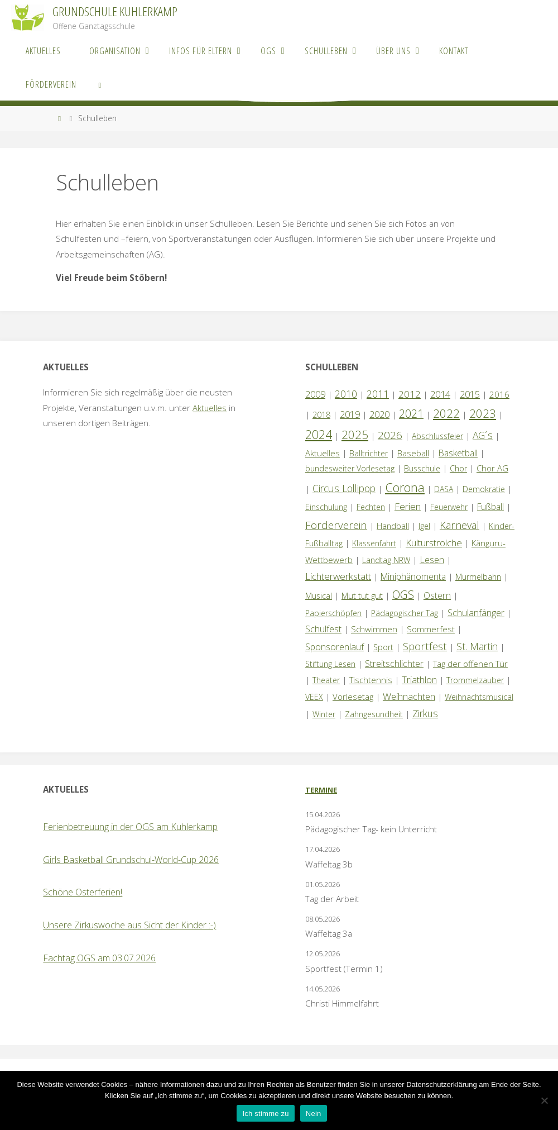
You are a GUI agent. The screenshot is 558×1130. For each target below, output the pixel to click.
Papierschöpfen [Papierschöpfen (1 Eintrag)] (333, 613)
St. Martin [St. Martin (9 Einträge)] (477, 646)
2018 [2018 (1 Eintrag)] (321, 414)
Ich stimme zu (265, 1113)
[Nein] (544, 1100)
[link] (99, 84)
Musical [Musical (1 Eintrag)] (318, 595)
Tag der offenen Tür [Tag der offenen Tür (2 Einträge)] (470, 663)
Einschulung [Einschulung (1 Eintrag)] (326, 507)
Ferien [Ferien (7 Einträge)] (408, 506)
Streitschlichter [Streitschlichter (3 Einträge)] (394, 663)
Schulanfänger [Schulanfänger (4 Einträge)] (476, 613)
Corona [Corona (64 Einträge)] (405, 487)
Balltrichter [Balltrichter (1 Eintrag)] (368, 453)
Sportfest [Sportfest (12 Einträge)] (425, 646)
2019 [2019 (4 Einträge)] (350, 414)
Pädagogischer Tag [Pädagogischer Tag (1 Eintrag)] (404, 613)
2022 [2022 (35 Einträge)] (446, 413)
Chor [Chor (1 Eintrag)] (458, 468)
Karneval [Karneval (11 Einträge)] (459, 525)
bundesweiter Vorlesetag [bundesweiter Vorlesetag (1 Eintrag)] (350, 468)
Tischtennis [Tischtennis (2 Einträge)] (370, 679)
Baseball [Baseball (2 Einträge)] (413, 453)
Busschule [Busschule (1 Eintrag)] (422, 468)
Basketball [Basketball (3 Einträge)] (458, 453)
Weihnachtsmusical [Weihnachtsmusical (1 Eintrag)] (479, 697)
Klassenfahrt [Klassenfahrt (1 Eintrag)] (374, 543)
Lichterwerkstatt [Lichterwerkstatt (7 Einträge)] (338, 576)
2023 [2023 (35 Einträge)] (482, 413)
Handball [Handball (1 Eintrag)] (393, 526)
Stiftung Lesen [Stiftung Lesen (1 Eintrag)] (330, 664)
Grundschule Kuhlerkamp (114, 11)
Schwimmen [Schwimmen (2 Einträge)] (374, 629)
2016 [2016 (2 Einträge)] (499, 394)
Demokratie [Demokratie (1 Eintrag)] (484, 489)
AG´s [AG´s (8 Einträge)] (483, 435)
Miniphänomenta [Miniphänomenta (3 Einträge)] (413, 576)
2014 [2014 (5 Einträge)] (440, 394)
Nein (313, 1113)
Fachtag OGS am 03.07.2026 (99, 958)
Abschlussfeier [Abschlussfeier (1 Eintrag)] (437, 436)
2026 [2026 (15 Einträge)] (390, 435)
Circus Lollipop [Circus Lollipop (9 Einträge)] (344, 488)
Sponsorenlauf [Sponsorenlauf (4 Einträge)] (334, 647)
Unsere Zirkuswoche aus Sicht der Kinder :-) (129, 925)
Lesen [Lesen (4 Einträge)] (432, 560)
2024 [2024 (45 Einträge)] (318, 434)
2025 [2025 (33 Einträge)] (354, 434)
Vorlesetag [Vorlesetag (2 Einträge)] (353, 696)
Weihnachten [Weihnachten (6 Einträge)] (409, 696)
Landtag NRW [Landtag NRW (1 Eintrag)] (386, 560)
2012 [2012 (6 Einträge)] (409, 394)
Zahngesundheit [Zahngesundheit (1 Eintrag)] (374, 714)
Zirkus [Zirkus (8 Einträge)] (425, 713)
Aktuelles (210, 407)
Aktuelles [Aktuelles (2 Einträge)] (322, 453)
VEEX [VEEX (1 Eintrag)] (314, 697)
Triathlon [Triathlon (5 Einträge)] (419, 679)
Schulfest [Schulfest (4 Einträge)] (323, 629)
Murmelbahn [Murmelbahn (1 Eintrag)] (478, 576)
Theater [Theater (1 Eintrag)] (326, 680)
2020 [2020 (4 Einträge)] (379, 414)
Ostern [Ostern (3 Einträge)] (437, 595)
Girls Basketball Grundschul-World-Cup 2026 (131, 860)
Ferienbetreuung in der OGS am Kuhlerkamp (130, 827)
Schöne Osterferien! (82, 892)
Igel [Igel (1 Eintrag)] (424, 526)
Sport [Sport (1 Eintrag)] (383, 647)
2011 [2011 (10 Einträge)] (378, 393)
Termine (321, 790)
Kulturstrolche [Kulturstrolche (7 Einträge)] (434, 542)
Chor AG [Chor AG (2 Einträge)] (492, 468)
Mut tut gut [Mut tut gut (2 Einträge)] (362, 595)
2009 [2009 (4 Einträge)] (315, 394)
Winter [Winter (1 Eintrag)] (323, 714)
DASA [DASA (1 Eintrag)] (443, 489)
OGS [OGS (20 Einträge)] (403, 594)
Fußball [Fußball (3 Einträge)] (490, 506)
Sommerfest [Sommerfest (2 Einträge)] (431, 629)
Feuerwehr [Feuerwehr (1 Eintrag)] (449, 507)
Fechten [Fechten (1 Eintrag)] (371, 507)
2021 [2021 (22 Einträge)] (411, 413)
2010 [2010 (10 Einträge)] (346, 393)
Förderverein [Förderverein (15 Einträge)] (336, 525)
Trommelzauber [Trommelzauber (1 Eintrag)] (475, 680)
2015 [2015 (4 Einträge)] (470, 394)
